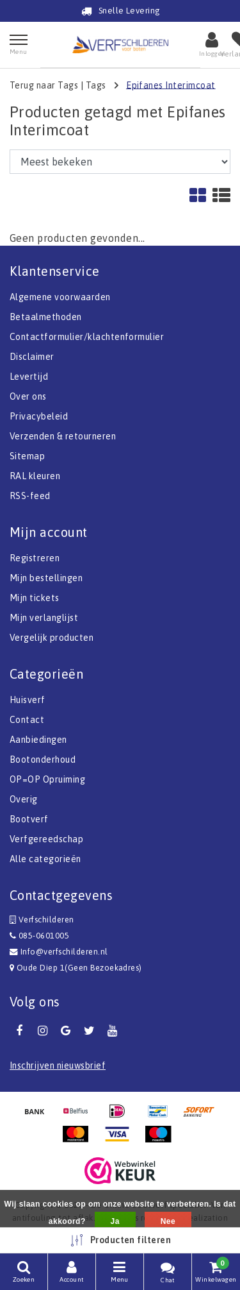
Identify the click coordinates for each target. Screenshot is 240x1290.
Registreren (35, 558)
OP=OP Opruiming (47, 779)
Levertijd (29, 376)
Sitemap (27, 456)
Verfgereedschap (46, 839)
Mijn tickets (35, 598)
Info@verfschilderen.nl (59, 951)
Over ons (28, 396)
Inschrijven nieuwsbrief (58, 1065)
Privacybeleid (39, 416)
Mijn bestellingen (46, 578)
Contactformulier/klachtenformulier (87, 337)
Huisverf (27, 700)
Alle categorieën (45, 859)
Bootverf (29, 819)
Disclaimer (32, 357)
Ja (115, 1221)
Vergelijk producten (51, 637)
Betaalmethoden (46, 317)
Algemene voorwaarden (60, 297)
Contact (27, 720)
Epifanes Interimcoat (171, 85)
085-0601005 (39, 935)
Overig (24, 799)
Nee (168, 1221)
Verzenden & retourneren (63, 436)
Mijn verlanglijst (44, 618)
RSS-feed (30, 496)
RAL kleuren (35, 476)
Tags (96, 85)
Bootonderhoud (43, 759)
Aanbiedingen (38, 739)
